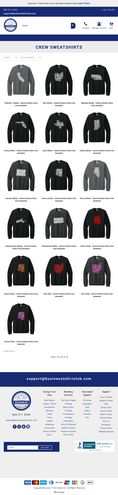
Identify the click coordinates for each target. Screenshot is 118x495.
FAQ (106, 404)
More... (49, 434)
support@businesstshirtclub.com (20, 13)
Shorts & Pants (49, 431)
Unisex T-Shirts (49, 403)
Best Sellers (49, 400)
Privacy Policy (106, 428)
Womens (50, 410)
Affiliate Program (106, 431)
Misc (87, 417)
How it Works (106, 397)
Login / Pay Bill (108, 10)
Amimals (87, 414)
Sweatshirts (49, 407)
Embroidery (68, 421)
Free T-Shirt (68, 434)
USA (87, 407)
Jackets (50, 421)
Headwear (49, 424)
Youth (49, 414)
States (87, 410)
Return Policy (106, 414)
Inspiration (87, 403)
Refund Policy (106, 418)
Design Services (68, 427)
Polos (49, 417)
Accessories (49, 427)
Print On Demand (68, 424)
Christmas (87, 400)
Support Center (106, 400)
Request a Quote (68, 431)
